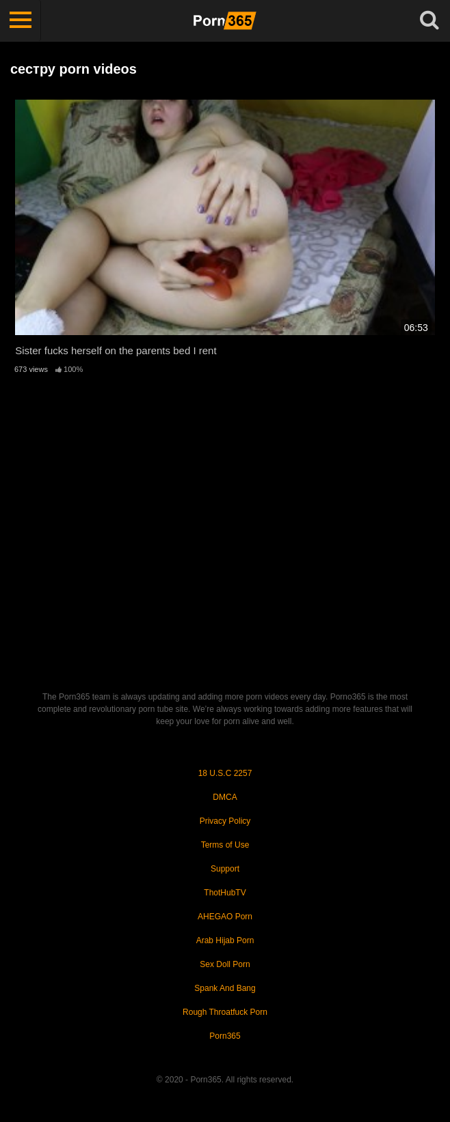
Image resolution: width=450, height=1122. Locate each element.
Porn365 (224, 1036)
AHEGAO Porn (225, 916)
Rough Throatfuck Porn (225, 1012)
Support (225, 869)
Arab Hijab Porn (225, 940)
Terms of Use (225, 845)
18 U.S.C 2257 (225, 773)
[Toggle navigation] (20, 20)
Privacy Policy (225, 821)
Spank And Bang (224, 988)
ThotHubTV (225, 892)
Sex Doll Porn (225, 964)
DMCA (225, 797)
